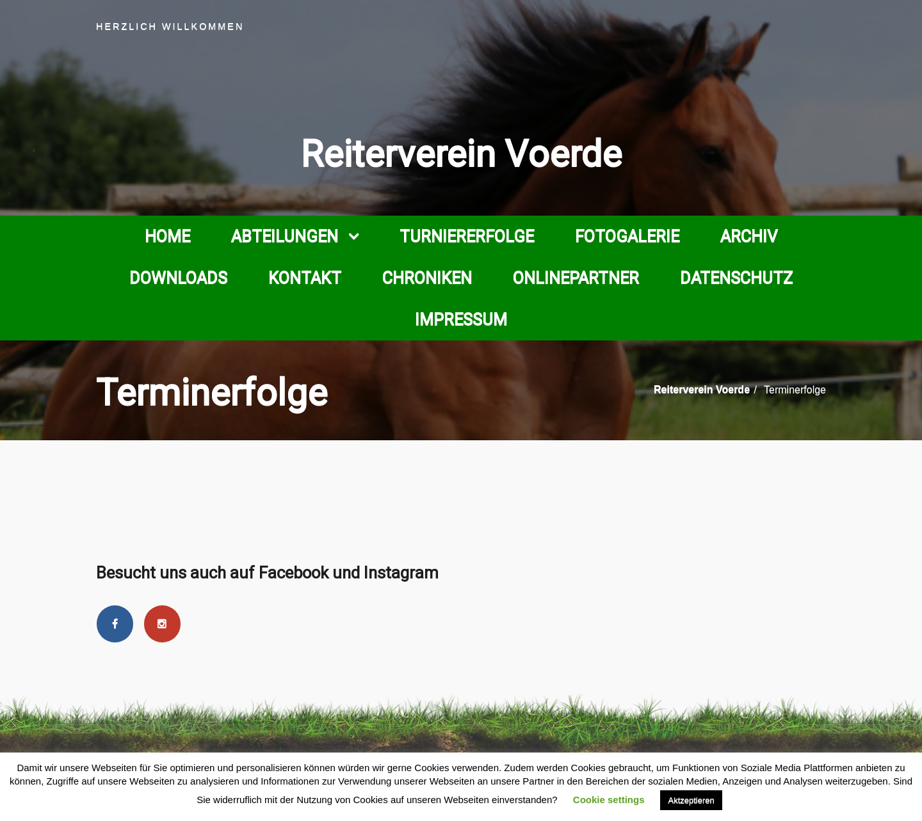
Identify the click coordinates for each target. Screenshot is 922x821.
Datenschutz (736, 277)
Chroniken (427, 277)
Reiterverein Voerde (461, 153)
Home (167, 236)
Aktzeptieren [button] (691, 800)
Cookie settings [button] (609, 799)
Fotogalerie (627, 236)
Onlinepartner (576, 277)
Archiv (748, 236)
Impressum (461, 319)
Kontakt (304, 277)
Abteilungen (284, 236)
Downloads (178, 277)
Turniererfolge (467, 236)
